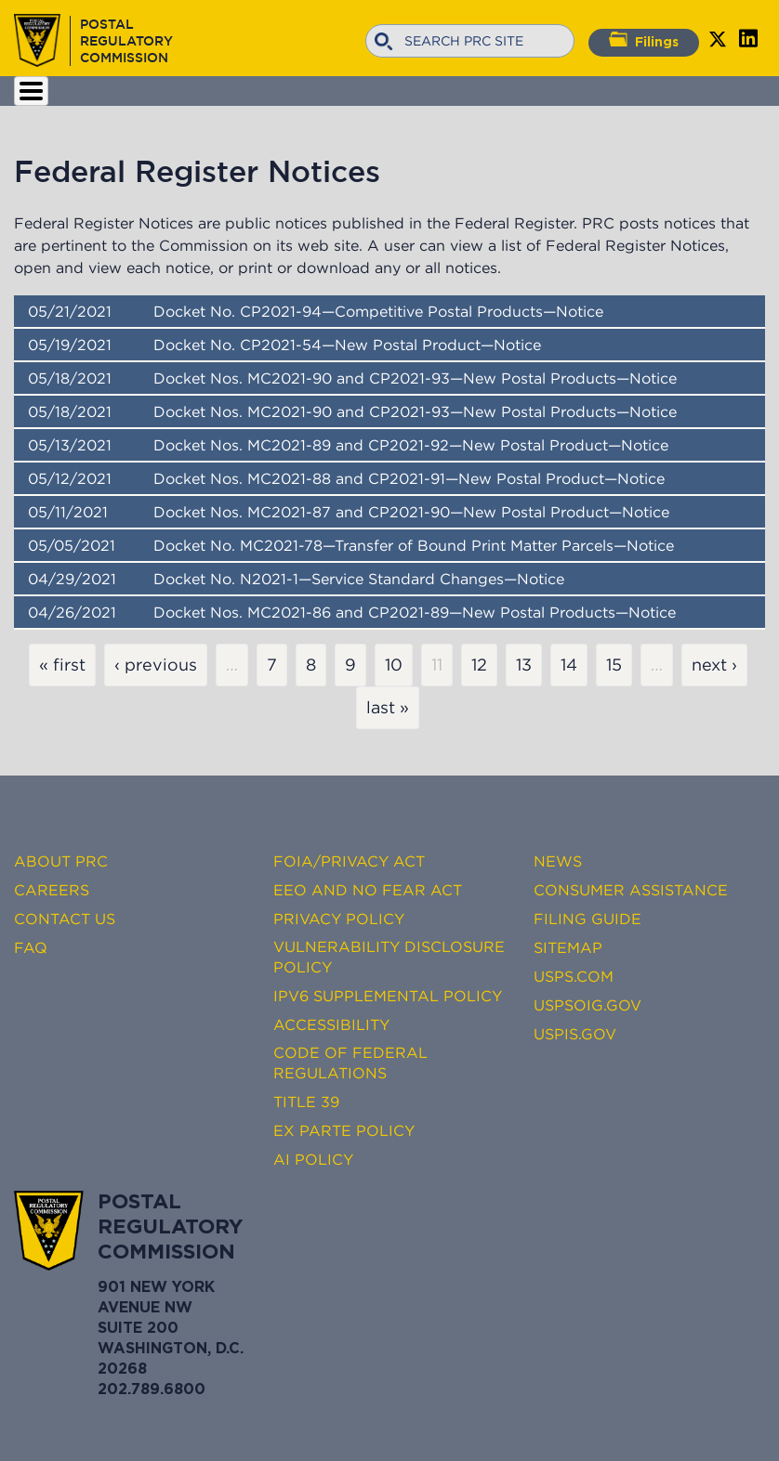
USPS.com (574, 976)
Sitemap (568, 947)
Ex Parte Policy (344, 1130)
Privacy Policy (338, 918)
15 (614, 665)
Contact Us (64, 918)
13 (524, 665)
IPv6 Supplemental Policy (387, 995)
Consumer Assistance (631, 889)
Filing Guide (587, 918)
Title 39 (306, 1101)
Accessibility (331, 1024)
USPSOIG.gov (587, 1005)
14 (569, 665)
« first (62, 665)
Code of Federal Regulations (350, 1062)
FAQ (30, 947)
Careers (51, 889)
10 (394, 665)
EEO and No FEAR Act (367, 889)
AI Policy (313, 1159)
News (558, 861)
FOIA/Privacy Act (349, 861)
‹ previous (155, 665)
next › (714, 665)
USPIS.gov (575, 1033)
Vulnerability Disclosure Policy (389, 956)
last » (387, 707)
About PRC (61, 861)
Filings (644, 40)
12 (479, 665)
